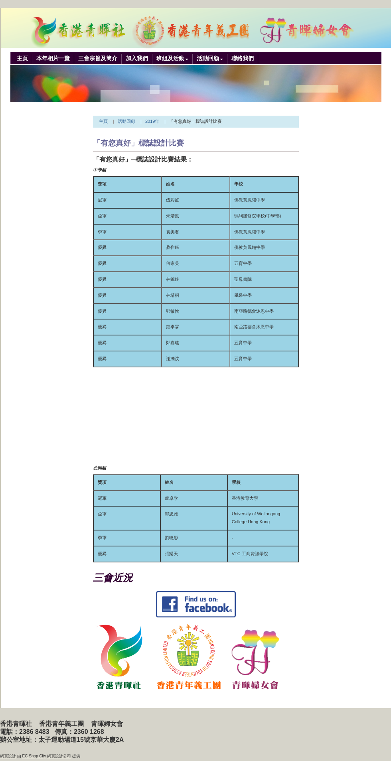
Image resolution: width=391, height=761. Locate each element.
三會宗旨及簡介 (97, 58)
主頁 (22, 58)
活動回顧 (208, 58)
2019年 (152, 121)
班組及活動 (170, 58)
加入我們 (137, 58)
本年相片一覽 (53, 58)
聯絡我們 (242, 58)
